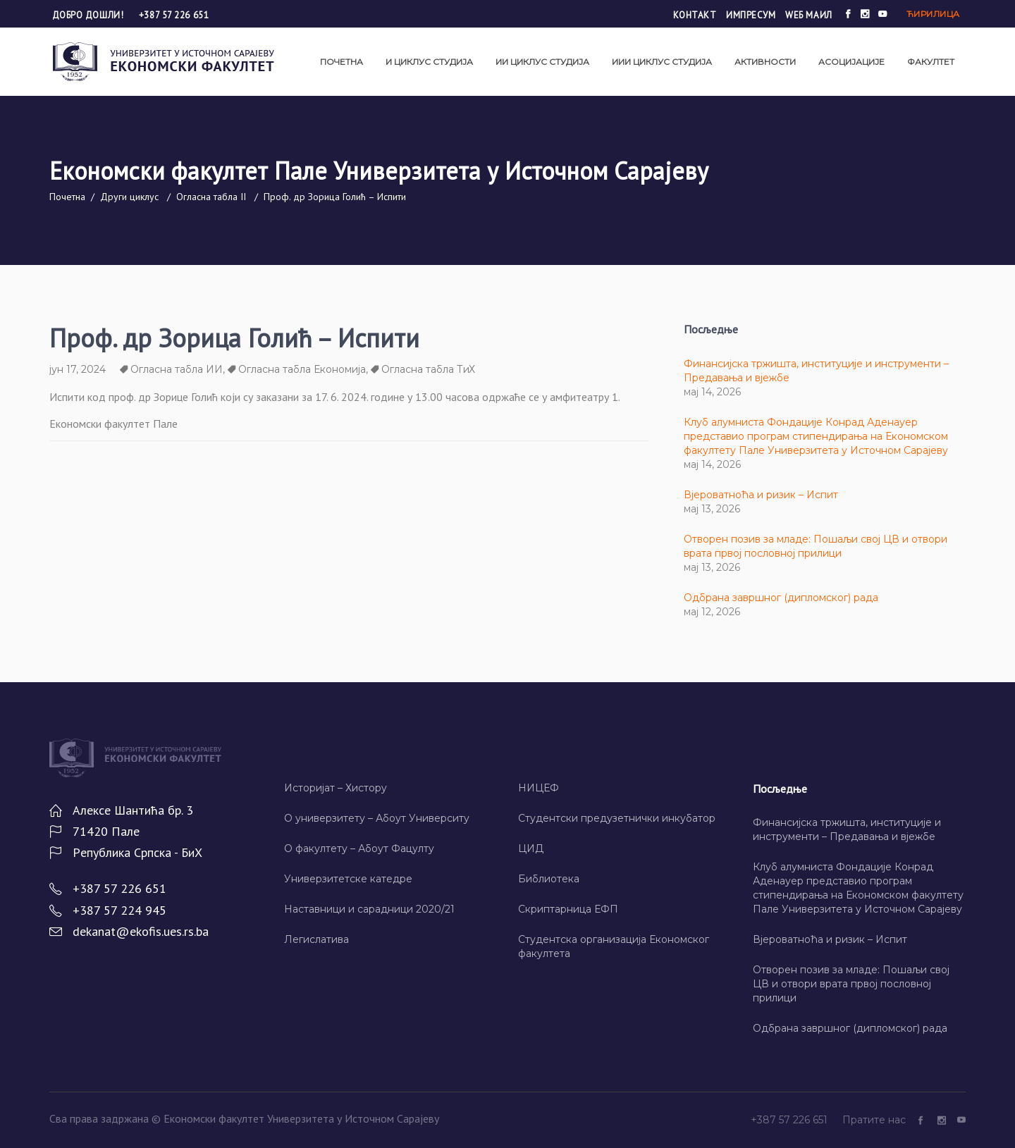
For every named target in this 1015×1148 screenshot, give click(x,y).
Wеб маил (808, 15)
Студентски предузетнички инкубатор (616, 818)
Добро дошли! (89, 15)
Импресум (750, 15)
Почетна (67, 196)
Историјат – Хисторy (335, 788)
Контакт (695, 15)
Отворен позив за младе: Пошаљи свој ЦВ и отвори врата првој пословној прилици (851, 983)
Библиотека (548, 878)
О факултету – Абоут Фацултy (359, 848)
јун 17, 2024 (77, 369)
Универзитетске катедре (348, 878)
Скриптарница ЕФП (568, 909)
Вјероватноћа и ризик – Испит (761, 494)
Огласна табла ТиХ (428, 369)
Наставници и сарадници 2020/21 (369, 909)
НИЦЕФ (538, 788)
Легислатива (316, 939)
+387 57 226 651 (174, 15)
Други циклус (129, 196)
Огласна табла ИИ (176, 369)
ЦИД (530, 848)
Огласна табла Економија (302, 369)
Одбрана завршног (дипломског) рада (781, 597)
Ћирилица (933, 13)
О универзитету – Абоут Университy (376, 818)
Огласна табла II (211, 196)
